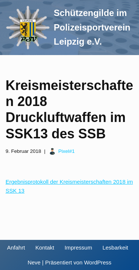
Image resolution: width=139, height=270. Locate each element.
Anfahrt (16, 247)
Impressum (78, 247)
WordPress (98, 262)
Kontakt (44, 247)
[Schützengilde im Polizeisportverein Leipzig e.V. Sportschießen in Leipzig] (68, 27)
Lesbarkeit (115, 247)
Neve (33, 262)
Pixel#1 (66, 151)
